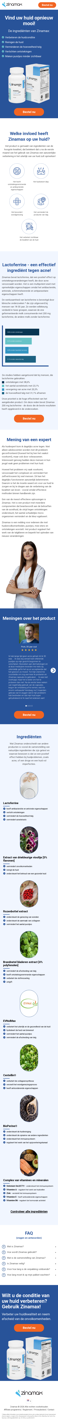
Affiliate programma (12, 1410)
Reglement (27, 1410)
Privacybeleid (40, 1410)
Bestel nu (47, 5)
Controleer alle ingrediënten (29, 1211)
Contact (51, 1410)
